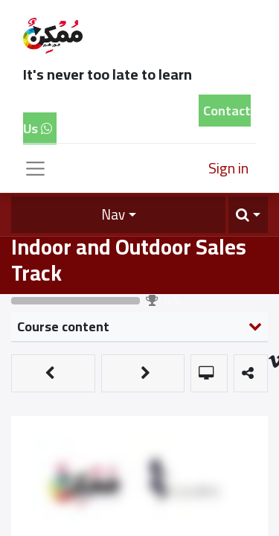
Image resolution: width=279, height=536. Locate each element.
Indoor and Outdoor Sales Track (128, 259)
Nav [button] (113, 214)
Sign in (228, 168)
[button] (248, 215)
